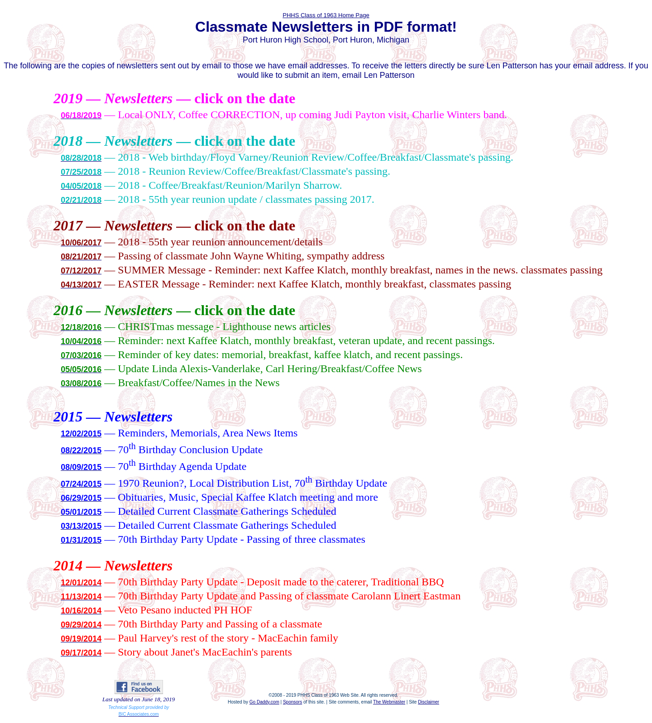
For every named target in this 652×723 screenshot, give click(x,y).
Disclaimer (428, 701)
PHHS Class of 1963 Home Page (326, 15)
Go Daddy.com (264, 701)
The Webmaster (389, 701)
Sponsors (292, 701)
